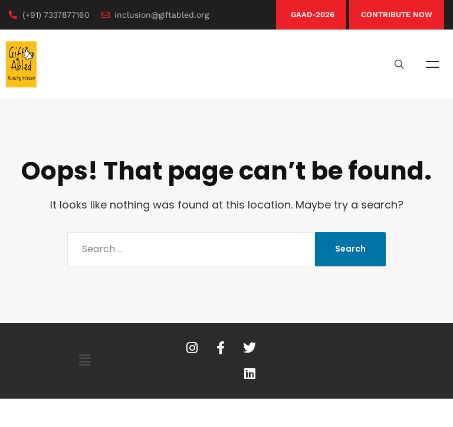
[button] (84, 360)
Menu (432, 64)
